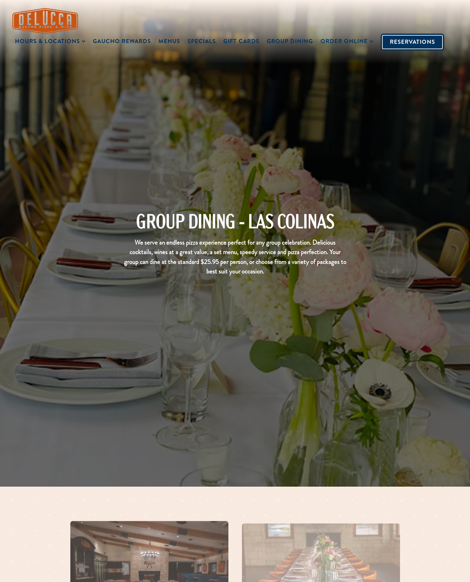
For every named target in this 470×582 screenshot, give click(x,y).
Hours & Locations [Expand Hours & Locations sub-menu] (51, 41)
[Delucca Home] (49, 20)
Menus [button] (169, 41)
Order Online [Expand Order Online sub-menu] (348, 41)
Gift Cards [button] (241, 41)
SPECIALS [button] (202, 41)
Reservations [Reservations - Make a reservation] (412, 42)
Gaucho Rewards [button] (122, 41)
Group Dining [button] (290, 41)
